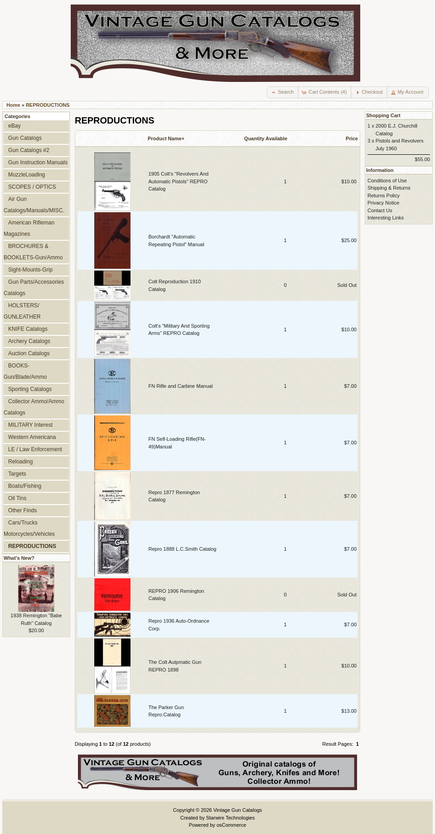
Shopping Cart (383, 115)
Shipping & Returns (389, 188)
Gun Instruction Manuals (38, 162)
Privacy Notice (383, 202)
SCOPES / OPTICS (32, 187)
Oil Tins (17, 498)
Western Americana (32, 437)
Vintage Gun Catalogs (237, 810)
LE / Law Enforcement (35, 449)
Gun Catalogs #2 (28, 150)
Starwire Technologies (230, 817)
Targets (17, 474)
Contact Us (379, 210)
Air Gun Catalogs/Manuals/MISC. (34, 205)
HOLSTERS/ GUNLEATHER (22, 311)
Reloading (20, 461)
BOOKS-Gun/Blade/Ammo (25, 371)
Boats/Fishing (24, 486)
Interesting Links (385, 217)
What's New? (19, 558)
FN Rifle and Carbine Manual (181, 386)
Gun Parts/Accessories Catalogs (34, 287)
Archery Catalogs (29, 341)
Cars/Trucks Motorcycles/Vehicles (29, 528)
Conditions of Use (387, 180)
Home (13, 105)
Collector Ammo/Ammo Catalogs (34, 407)
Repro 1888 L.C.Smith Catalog (183, 549)
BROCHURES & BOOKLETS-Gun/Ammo (33, 252)
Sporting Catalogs (30, 389)
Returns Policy (383, 195)
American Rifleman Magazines (29, 228)
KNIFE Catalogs (28, 329)
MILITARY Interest (30, 425)
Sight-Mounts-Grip (30, 270)
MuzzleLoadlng (26, 175)
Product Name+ (166, 138)
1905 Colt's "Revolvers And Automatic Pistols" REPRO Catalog (179, 181)
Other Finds (22, 510)
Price (352, 138)
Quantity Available (265, 138)
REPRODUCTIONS (48, 105)
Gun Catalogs (25, 138)
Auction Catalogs (28, 353)
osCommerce (231, 825)
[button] (283, 92)
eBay (14, 126)
